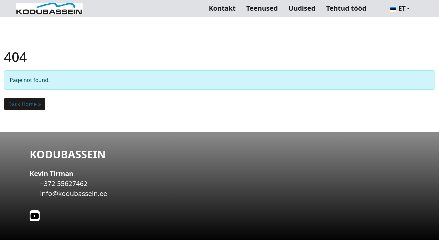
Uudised (301, 8)
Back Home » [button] (24, 104)
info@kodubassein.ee (73, 193)
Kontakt (222, 8)
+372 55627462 (63, 183)
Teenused (262, 8)
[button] (400, 8)
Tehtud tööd (346, 8)
